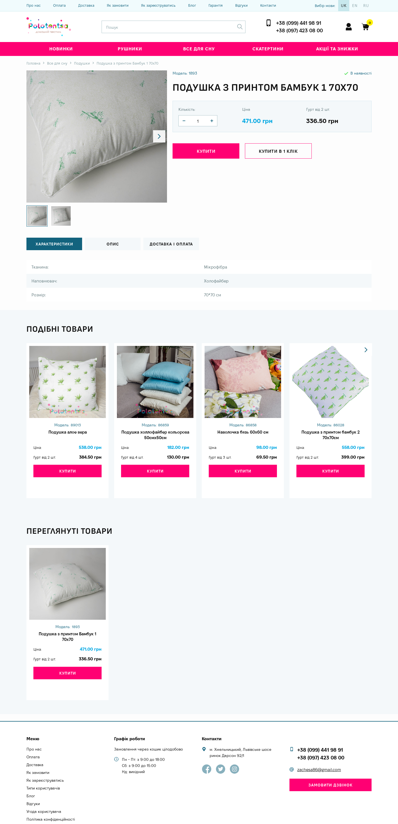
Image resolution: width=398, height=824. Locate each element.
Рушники (130, 48)
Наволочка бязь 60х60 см (243, 433)
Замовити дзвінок (330, 763)
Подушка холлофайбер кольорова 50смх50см (155, 436)
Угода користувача (43, 789)
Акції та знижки (337, 48)
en (355, 5)
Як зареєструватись (158, 5)
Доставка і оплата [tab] (171, 244)
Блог (192, 5)
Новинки (61, 48)
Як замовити (118, 5)
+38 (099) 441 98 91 (298, 23)
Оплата (59, 5)
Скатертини (268, 48)
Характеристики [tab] (54, 244)
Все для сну (199, 48)
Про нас (33, 5)
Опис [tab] (112, 244)
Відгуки (241, 5)
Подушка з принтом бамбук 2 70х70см (330, 436)
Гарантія (215, 5)
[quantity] (184, 120)
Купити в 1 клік (278, 152)
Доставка (86, 5)
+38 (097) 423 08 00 (299, 30)
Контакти (268, 5)
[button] (157, 136)
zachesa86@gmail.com (319, 748)
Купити (206, 152)
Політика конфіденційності (50, 797)
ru (366, 5)
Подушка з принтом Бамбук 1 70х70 (67, 628)
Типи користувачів (43, 766)
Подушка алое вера (67, 433)
